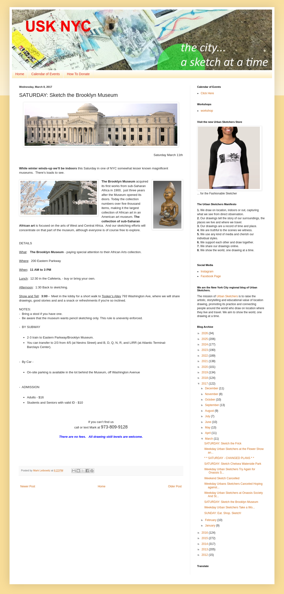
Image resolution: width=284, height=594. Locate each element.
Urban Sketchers (227, 296)
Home (19, 74)
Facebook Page (211, 276)
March (209, 438)
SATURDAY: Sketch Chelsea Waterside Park (232, 463)
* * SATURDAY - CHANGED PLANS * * (229, 458)
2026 (205, 333)
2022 (205, 355)
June (208, 422)
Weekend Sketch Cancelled (221, 478)
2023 (205, 350)
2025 (205, 339)
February (211, 520)
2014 (205, 544)
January (210, 525)
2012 (205, 555)
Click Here (207, 93)
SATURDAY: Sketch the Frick (223, 443)
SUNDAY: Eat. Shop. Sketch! (222, 513)
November (212, 394)
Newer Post (27, 486)
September (212, 405)
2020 (205, 367)
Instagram (207, 271)
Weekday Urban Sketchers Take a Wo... (229, 507)
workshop (207, 110)
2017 (205, 383)
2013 (205, 549)
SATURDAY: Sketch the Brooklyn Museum (231, 502)
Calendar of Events (45, 74)
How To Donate (78, 74)
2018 (205, 378)
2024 (205, 344)
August (210, 410)
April (208, 433)
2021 (205, 361)
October (210, 399)
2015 (205, 538)
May (208, 427)
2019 (205, 372)
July (208, 416)
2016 (205, 532)
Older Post (175, 486)
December (212, 388)
